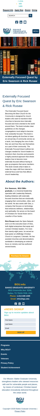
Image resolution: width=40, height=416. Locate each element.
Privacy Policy (7, 363)
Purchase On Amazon (20, 256)
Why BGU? (6, 350)
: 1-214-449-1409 (20, 3)
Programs (5, 345)
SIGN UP (20, 332)
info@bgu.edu (23, 299)
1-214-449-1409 (23, 296)
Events (4, 354)
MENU (35, 31)
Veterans (5, 359)
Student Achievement (10, 368)
